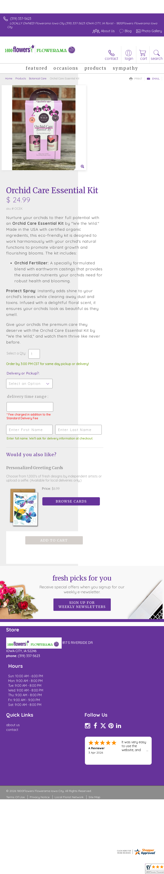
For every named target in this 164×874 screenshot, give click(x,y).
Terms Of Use (15, 724)
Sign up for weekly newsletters (82, 556)
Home (8, 78)
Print (135, 78)
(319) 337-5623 (20, 18)
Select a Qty (94, 289)
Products (20, 78)
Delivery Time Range (98, 340)
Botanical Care (37, 78)
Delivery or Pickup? (101, 313)
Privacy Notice (40, 724)
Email (153, 78)
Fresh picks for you (82, 535)
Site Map (94, 724)
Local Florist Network (69, 724)
